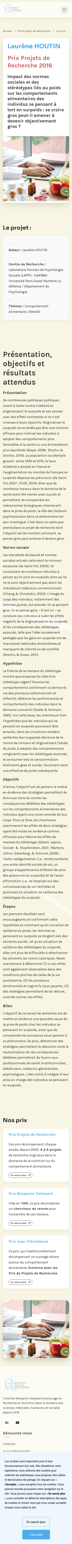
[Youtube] (17, 1422)
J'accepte (36, 1535)
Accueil (7, 31)
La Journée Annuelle (16, 1451)
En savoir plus (36, 1522)
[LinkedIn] (7, 1422)
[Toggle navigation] (64, 9)
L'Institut (9, 1444)
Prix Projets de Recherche (33, 31)
